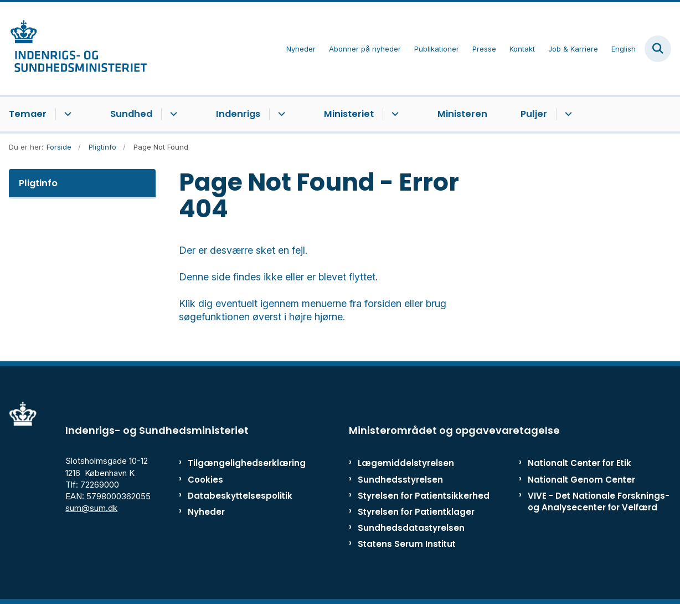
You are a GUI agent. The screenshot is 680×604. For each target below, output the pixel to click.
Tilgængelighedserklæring (231, 463)
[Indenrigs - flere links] (280, 114)
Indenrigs (238, 114)
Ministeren (462, 114)
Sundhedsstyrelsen (400, 479)
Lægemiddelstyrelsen (406, 463)
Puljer (534, 114)
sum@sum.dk (91, 508)
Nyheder (206, 512)
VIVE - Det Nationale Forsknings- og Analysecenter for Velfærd (598, 501)
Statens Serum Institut (407, 544)
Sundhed (131, 114)
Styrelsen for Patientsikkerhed (424, 495)
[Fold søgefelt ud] (658, 48)
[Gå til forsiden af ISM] (73, 48)
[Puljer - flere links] (567, 114)
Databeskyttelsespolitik (231, 495)
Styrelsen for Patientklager (416, 512)
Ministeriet (349, 114)
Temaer (28, 114)
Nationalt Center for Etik (579, 463)
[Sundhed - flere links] (172, 114)
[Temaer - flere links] (66, 114)
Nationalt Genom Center (581, 479)
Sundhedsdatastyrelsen (411, 528)
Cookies (205, 479)
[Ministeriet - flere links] (393, 114)
